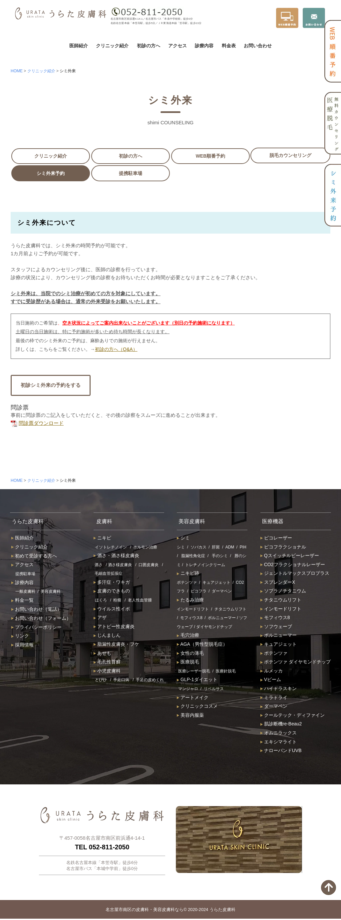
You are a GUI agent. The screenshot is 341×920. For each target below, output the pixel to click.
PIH (243, 548)
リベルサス (214, 690)
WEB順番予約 (210, 156)
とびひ (101, 681)
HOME (17, 71)
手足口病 (121, 681)
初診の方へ (148, 45)
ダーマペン (222, 592)
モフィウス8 (191, 619)
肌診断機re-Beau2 (281, 725)
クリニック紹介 (112, 45)
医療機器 (274, 521)
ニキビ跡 (188, 574)
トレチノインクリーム (205, 565)
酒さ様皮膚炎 (120, 565)
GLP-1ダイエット (197, 680)
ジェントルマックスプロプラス (294, 574)
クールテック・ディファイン (292, 716)
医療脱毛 (188, 663)
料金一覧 (22, 601)
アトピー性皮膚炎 (114, 627)
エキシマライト (278, 742)
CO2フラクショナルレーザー (292, 565)
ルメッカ (271, 671)
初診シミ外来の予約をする (51, 385)
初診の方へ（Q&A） (116, 349)
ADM (229, 548)
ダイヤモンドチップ (214, 627)
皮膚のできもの (112, 592)
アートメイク (192, 698)
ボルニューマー (222, 619)
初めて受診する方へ (34, 556)
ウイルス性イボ (112, 609)
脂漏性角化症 (193, 557)
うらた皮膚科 (30, 521)
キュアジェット (216, 583)
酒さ (99, 565)
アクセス (177, 45)
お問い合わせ (258, 45)
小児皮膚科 (107, 671)
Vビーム (270, 680)
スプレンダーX (277, 583)
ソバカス (198, 548)
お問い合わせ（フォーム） (41, 619)
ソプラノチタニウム (283, 592)
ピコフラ (198, 592)
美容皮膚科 (51, 592)
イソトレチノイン (111, 548)
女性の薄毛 (190, 654)
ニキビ (102, 538)
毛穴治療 (188, 636)
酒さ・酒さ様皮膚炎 (116, 556)
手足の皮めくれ (150, 681)
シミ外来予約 (51, 173)
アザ (100, 618)
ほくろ (101, 601)
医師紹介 (78, 45)
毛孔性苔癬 (107, 663)
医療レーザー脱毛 (194, 672)
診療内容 (204, 45)
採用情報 (22, 646)
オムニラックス (278, 734)
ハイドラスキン (278, 689)
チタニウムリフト (230, 610)
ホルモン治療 (145, 548)
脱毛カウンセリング (290, 155)
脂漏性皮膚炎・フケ (116, 645)
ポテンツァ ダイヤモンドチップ (295, 663)
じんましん (107, 636)
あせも (102, 654)
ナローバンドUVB (281, 751)
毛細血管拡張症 (109, 574)
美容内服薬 (190, 716)
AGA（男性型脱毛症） (202, 645)
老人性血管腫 (140, 601)
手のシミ (220, 557)
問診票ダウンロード (37, 423)
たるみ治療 (190, 601)
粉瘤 (117, 601)
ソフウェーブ (276, 627)
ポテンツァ (187, 583)
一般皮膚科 (25, 592)
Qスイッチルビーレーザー (289, 556)
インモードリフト (193, 610)
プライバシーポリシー (36, 628)
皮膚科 (106, 521)
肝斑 (216, 548)
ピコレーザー (276, 538)
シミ (183, 538)
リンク (20, 637)
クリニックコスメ (197, 707)
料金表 (229, 45)
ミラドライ (273, 698)
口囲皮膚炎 (149, 565)
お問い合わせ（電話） (36, 610)
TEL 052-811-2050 (102, 848)
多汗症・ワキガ (112, 583)
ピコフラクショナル (283, 547)
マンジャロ (188, 690)
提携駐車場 (130, 173)
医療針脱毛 (226, 672)
